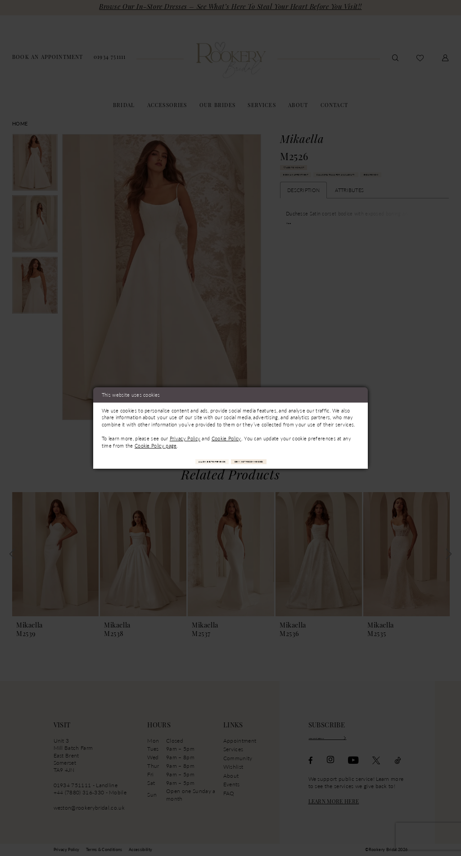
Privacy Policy (185, 435)
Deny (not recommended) (279, 460)
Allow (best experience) (183, 460)
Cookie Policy (226, 435)
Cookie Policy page (156, 442)
